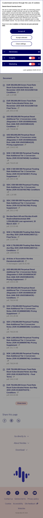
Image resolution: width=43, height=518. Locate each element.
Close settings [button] (21, 44)
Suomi (19, 6)
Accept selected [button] (21, 37)
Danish (4, 6)
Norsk (9, 6)
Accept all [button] (21, 31)
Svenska (14, 6)
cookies (15, 24)
